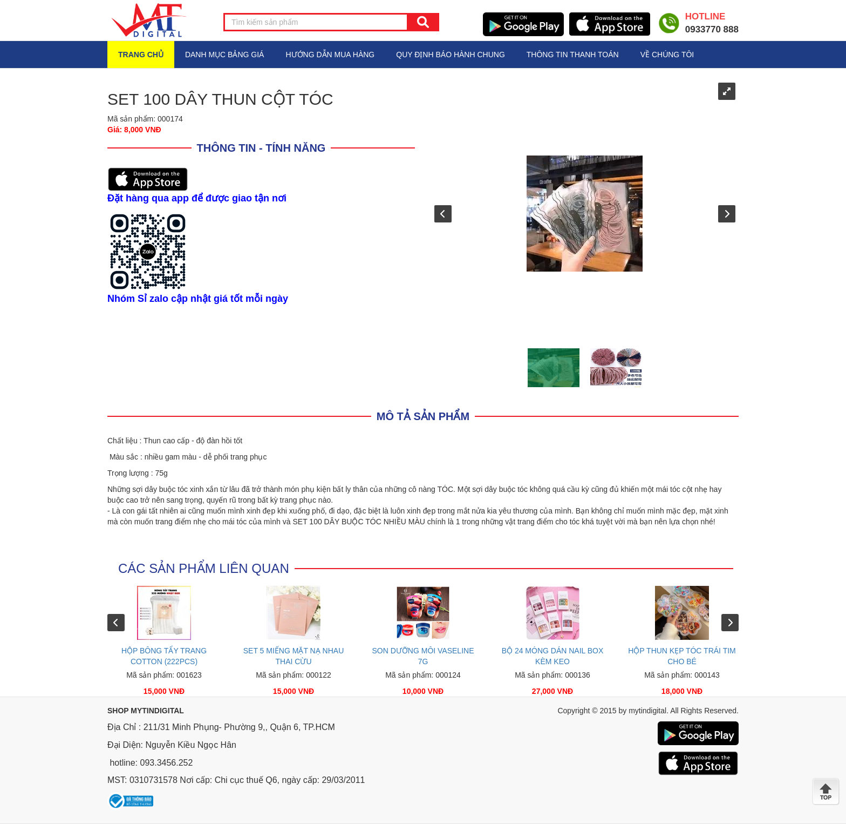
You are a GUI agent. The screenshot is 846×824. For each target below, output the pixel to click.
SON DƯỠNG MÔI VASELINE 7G (423, 656)
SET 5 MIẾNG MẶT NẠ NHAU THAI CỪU (293, 656)
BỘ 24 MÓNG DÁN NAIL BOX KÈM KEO (553, 656)
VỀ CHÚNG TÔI (667, 54)
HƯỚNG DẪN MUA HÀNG (329, 54)
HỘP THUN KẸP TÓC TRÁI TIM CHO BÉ (681, 656)
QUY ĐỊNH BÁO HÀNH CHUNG (450, 54)
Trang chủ (140, 54)
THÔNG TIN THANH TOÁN (573, 54)
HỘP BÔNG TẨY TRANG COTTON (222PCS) (164, 656)
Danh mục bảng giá (224, 54)
